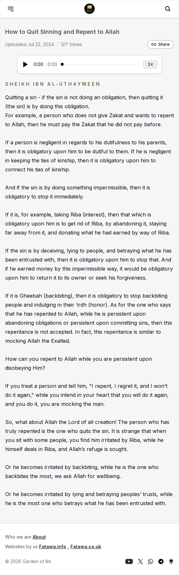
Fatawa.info (52, 546)
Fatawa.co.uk (85, 546)
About (39, 537)
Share (160, 44)
